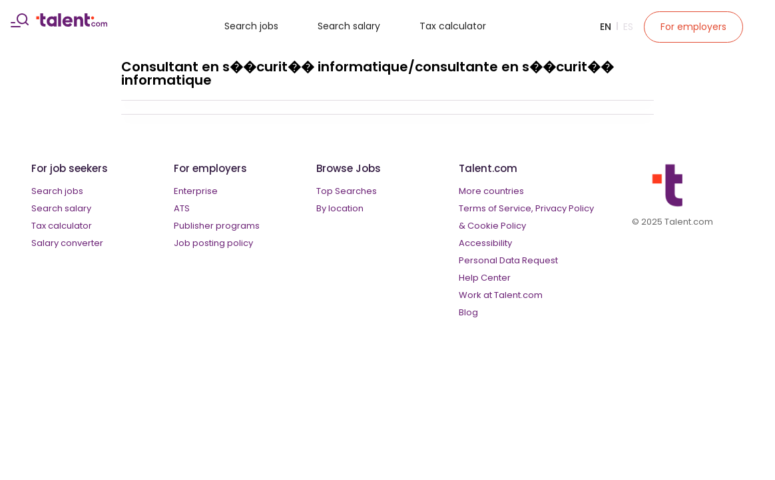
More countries (491, 191)
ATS (182, 208)
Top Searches (346, 191)
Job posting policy (213, 243)
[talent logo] (71, 23)
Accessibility (485, 243)
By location (340, 208)
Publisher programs (217, 225)
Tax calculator (452, 26)
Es (628, 26)
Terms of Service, (496, 208)
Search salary (349, 26)
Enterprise (196, 191)
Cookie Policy (496, 225)
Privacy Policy (564, 208)
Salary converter (67, 243)
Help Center (485, 277)
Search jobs (251, 26)
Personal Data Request (508, 260)
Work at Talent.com (501, 295)
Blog (468, 312)
